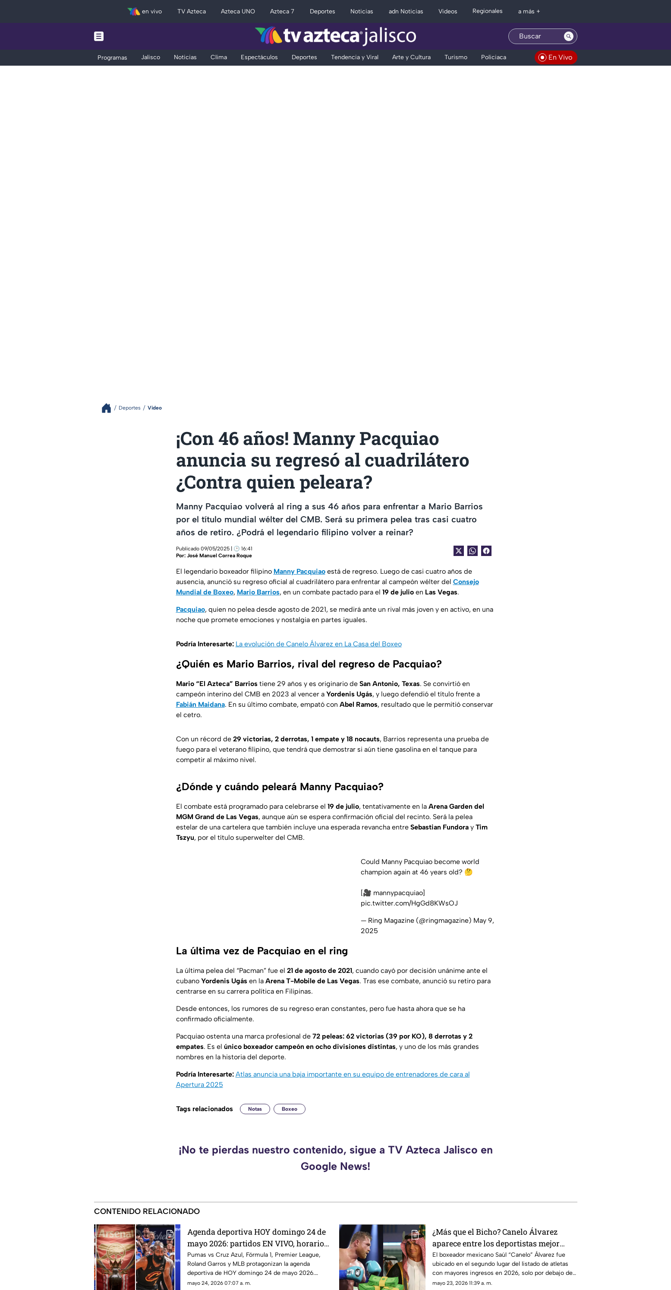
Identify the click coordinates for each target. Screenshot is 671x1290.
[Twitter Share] (459, 551)
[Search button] (568, 36)
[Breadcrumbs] (110, 408)
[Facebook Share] (486, 551)
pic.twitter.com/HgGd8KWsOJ (409, 903)
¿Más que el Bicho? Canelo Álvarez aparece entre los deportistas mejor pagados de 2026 (496, 1237)
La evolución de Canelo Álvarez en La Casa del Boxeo (319, 644)
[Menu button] (128, 36)
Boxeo (289, 1109)
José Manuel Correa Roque (219, 556)
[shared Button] (472, 551)
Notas (255, 1109)
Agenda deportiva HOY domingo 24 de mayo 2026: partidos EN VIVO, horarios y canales (257, 1237)
